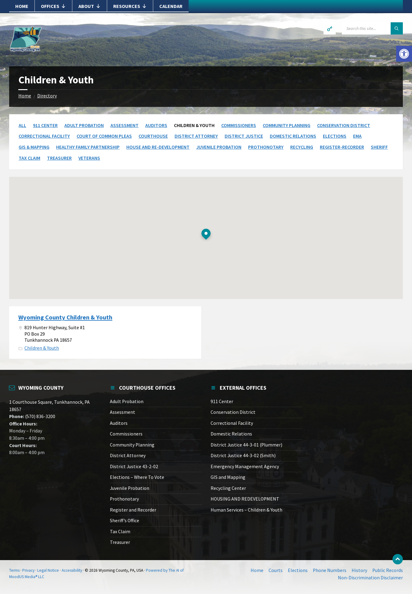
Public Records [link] (387, 570)
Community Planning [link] (286, 125)
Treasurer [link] (59, 158)
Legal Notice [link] (48, 570)
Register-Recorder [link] (342, 147)
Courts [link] (276, 570)
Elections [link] (334, 136)
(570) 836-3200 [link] (39, 416)
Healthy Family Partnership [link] (88, 147)
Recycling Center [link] (228, 488)
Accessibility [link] (72, 570)
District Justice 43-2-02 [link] (134, 466)
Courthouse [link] (153, 136)
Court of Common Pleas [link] (104, 136)
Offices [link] (53, 6)
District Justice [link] (244, 136)
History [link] (359, 570)
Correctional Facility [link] (44, 136)
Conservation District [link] (343, 125)
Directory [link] (47, 96)
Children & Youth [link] (41, 348)
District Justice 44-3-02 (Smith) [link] (243, 455)
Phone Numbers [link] (329, 570)
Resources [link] (130, 6)
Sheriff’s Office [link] (124, 520)
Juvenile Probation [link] (218, 147)
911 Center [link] (45, 125)
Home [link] (21, 6)
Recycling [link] (301, 147)
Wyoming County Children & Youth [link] (65, 317)
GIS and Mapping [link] (228, 477)
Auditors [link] (156, 125)
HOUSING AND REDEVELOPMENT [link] (245, 499)
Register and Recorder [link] (133, 510)
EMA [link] (357, 136)
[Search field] (372, 28)
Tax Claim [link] (29, 158)
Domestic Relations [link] (293, 136)
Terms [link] (14, 570)
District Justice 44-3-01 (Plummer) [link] (246, 445)
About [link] (89, 6)
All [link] (22, 125)
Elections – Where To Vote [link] (137, 477)
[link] (404, 54)
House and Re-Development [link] (158, 147)
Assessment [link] (124, 125)
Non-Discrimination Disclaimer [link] (370, 578)
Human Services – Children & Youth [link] (246, 510)
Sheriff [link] (379, 147)
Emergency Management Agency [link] (245, 466)
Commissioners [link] (238, 125)
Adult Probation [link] (84, 125)
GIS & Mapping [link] (34, 147)
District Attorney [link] (196, 136)
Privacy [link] (28, 570)
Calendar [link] (171, 6)
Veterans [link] (89, 158)
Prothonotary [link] (266, 147)
